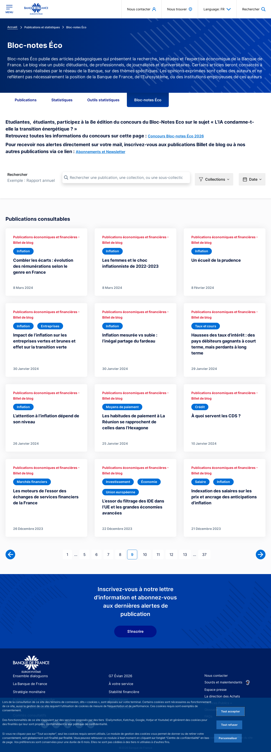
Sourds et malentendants (223, 677)
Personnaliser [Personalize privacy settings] (228, 738)
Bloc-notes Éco (147, 100)
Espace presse (215, 685)
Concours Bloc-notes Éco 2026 (176, 136)
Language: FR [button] (217, 9)
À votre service (120, 679)
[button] (214, 177)
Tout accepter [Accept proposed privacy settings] (230, 711)
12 (173, 549)
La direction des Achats (222, 691)
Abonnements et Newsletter (100, 151)
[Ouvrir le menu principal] (9, 9)
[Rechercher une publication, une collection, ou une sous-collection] (126, 177)
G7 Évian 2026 (120, 671)
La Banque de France (29, 679)
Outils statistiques (103, 100)
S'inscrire (135, 626)
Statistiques (62, 100)
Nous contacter (216, 671)
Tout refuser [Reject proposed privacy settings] (229, 724)
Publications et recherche (32, 695)
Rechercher (17, 174)
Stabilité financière (123, 687)
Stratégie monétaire (28, 687)
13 (187, 549)
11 (160, 549)
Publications (26, 100)
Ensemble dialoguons (29, 671)
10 (147, 549)
